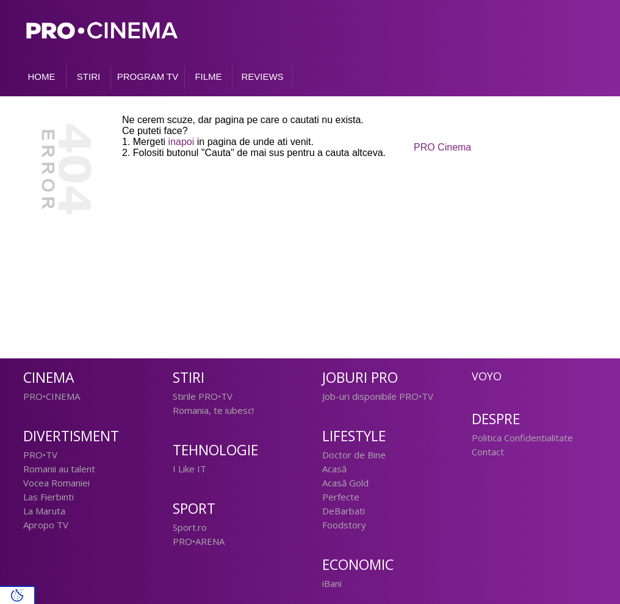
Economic (358, 565)
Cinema (48, 378)
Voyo (487, 376)
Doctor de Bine (354, 454)
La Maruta (44, 510)
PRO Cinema (442, 147)
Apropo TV (45, 524)
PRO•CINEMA (51, 396)
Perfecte (340, 496)
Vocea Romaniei (56, 482)
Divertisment (71, 436)
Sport (194, 509)
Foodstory (344, 524)
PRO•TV (40, 454)
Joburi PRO (360, 378)
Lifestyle (354, 436)
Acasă (334, 468)
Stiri (188, 378)
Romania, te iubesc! (213, 410)
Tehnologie (215, 450)
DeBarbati (343, 510)
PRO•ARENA (199, 541)
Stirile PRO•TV (202, 396)
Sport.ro (190, 527)
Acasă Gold (345, 482)
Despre (496, 419)
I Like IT (189, 468)
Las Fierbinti (48, 496)
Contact (488, 451)
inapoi (181, 142)
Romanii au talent (59, 468)
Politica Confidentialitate (522, 437)
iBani (332, 583)
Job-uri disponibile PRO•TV (377, 396)
